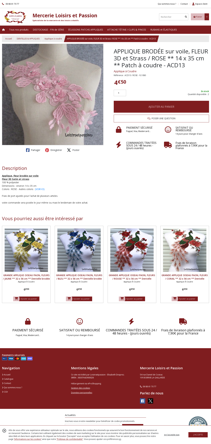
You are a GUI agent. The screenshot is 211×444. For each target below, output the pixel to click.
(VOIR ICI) (40, 189)
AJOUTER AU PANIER (161, 107)
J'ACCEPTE (198, 434)
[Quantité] (120, 93)
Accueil (8, 38)
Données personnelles (81, 392)
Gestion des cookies (80, 388)
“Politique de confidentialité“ (70, 439)
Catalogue (7, 379)
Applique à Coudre (125, 71)
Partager (33, 150)
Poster (73, 150)
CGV (5, 391)
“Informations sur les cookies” (28, 439)
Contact (184, 3)
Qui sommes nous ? (12, 387)
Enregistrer (53, 150)
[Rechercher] (186, 17)
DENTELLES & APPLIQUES (28, 38)
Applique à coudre (53, 38)
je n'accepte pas (171, 434)
